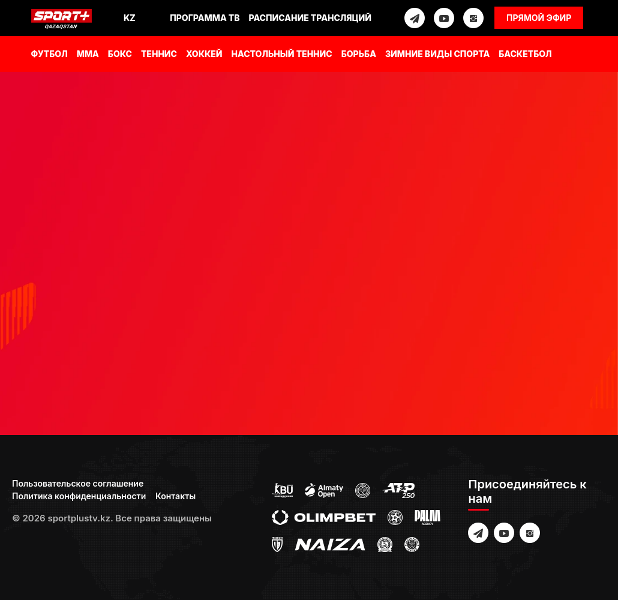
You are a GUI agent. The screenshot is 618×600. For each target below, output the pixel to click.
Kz (130, 18)
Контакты (175, 496)
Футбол (49, 54)
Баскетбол (525, 54)
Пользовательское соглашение (77, 483)
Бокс (120, 54)
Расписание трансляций (310, 18)
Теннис (159, 54)
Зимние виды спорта (437, 54)
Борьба (358, 54)
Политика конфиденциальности (79, 496)
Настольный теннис (282, 54)
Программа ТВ (204, 18)
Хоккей (204, 54)
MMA (88, 54)
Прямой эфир (538, 18)
